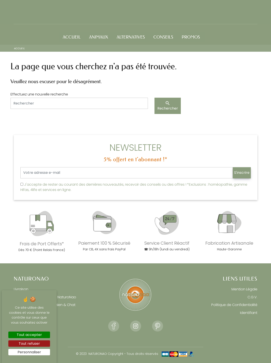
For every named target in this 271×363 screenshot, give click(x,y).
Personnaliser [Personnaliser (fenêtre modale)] (29, 352)
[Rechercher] (79, 102)
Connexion (222, 7)
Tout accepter (29, 334)
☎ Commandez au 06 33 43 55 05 (44, 7)
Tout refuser (29, 343)
